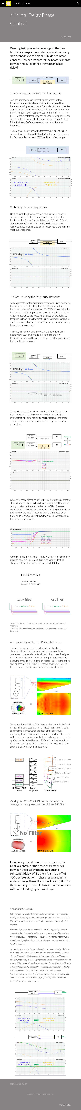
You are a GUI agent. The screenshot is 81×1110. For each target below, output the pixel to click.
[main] (40, 19)
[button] (3, 3)
